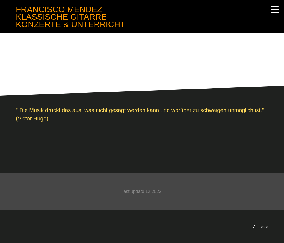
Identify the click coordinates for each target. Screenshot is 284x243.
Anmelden (261, 226)
